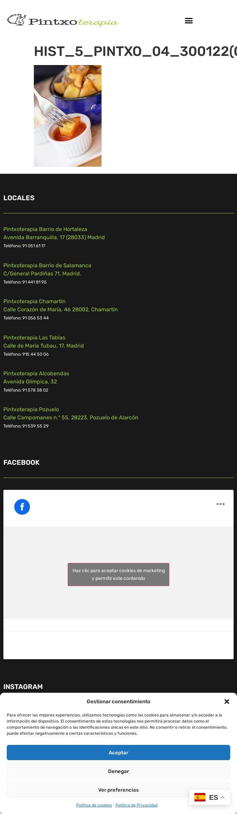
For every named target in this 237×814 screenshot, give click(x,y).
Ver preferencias (118, 790)
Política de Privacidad (136, 805)
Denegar (118, 771)
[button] (226, 701)
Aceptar (118, 753)
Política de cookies (94, 805)
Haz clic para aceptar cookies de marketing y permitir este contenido (118, 574)
